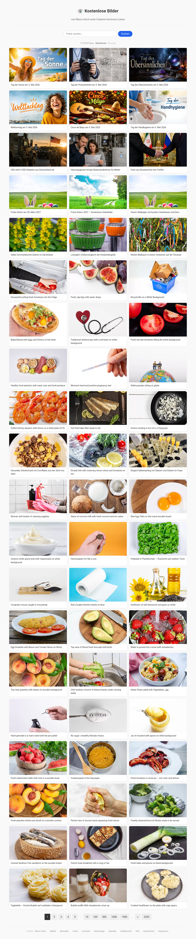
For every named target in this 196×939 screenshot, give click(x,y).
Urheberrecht (126, 931)
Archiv (75, 931)
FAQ (137, 931)
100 (95, 916)
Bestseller (64, 931)
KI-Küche (86, 931)
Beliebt (53, 931)
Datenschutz (148, 931)
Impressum (163, 931)
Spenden (112, 931)
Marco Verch (40, 931)
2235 (146, 916)
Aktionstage (99, 931)
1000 (114, 916)
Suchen (125, 33)
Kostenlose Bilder (97, 11)
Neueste (112, 43)
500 (104, 916)
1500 (124, 916)
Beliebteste (101, 43)
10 (87, 916)
